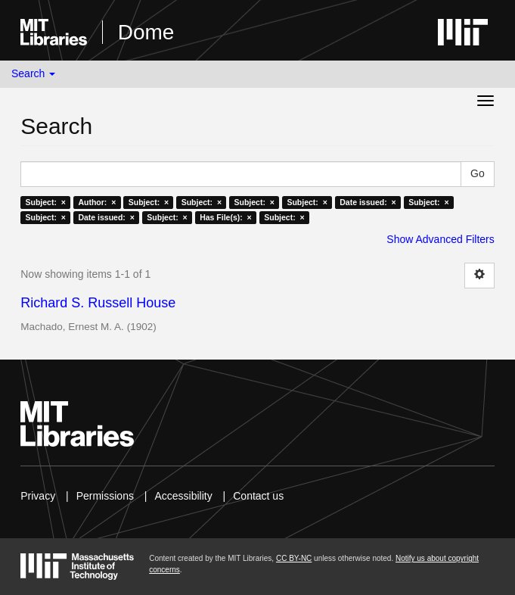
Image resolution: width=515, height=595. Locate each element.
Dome (146, 32)
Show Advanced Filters (440, 239)
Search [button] (33, 73)
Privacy (37, 496)
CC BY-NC (294, 558)
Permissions (105, 496)
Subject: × (46, 202)
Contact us (258, 496)
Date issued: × (368, 202)
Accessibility (183, 496)
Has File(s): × (226, 217)
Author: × (97, 202)
